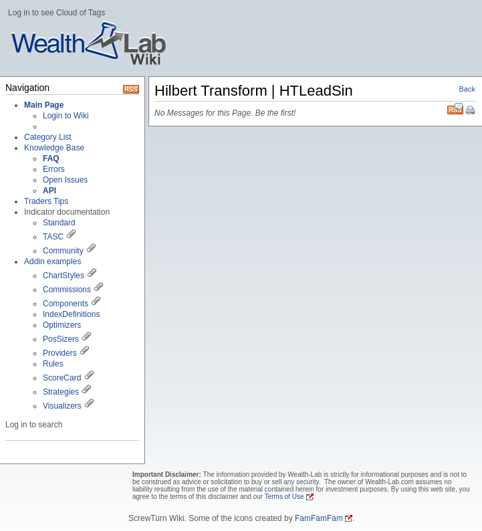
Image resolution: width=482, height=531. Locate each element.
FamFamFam (319, 518)
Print (471, 111)
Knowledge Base (54, 147)
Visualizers (62, 406)
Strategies (61, 392)
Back (467, 89)
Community (63, 250)
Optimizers (62, 325)
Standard (59, 222)
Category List (48, 137)
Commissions (67, 289)
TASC (53, 236)
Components (65, 303)
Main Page (44, 105)
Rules (53, 363)
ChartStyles (63, 275)
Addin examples (52, 261)
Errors (54, 169)
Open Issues (65, 180)
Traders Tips (46, 201)
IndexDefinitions (71, 314)
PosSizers (61, 339)
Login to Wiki (66, 115)
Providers (60, 353)
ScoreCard (62, 378)
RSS (455, 108)
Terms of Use (284, 496)
